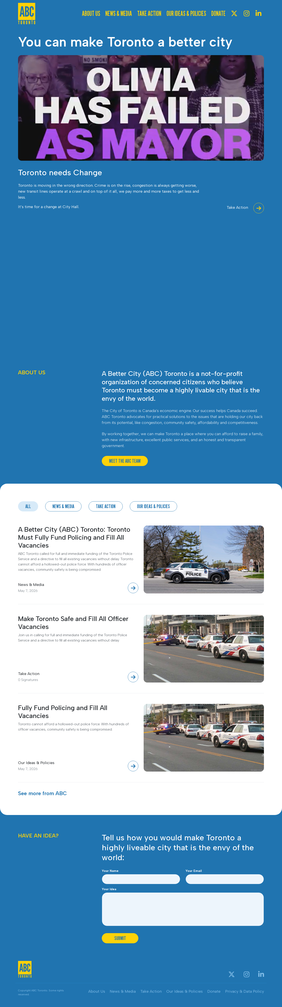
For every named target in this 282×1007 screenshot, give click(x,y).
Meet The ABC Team (125, 461)
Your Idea (109, 889)
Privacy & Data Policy (244, 991)
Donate (218, 13)
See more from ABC (42, 793)
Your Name (110, 871)
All (28, 506)
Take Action (149, 13)
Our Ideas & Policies (186, 13)
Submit (120, 938)
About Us (91, 13)
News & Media (118, 13)
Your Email (194, 871)
